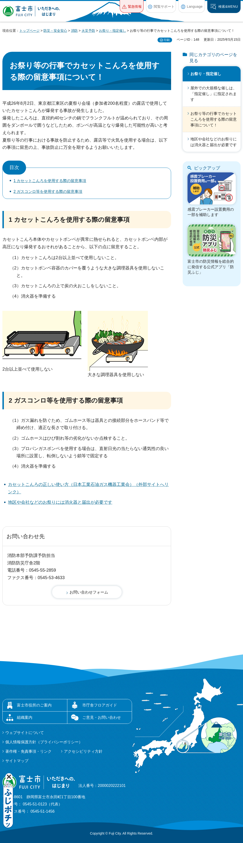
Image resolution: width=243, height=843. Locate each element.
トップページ (29, 31)
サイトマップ (16, 761)
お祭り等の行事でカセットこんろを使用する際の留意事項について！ (213, 119)
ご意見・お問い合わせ (101, 717)
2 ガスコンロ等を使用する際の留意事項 (48, 192)
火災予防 (88, 31)
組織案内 (24, 717)
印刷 (167, 40)
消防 (74, 31)
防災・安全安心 (55, 31)
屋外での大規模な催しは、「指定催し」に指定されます (213, 94)
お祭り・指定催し (112, 31)
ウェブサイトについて (24, 733)
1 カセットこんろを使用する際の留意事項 (50, 181)
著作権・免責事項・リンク (28, 751)
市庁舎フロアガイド (99, 705)
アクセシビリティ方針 (83, 751)
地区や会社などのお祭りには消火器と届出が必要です (60, 502)
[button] (132, 6)
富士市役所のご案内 (34, 705)
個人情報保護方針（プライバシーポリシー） (44, 742)
